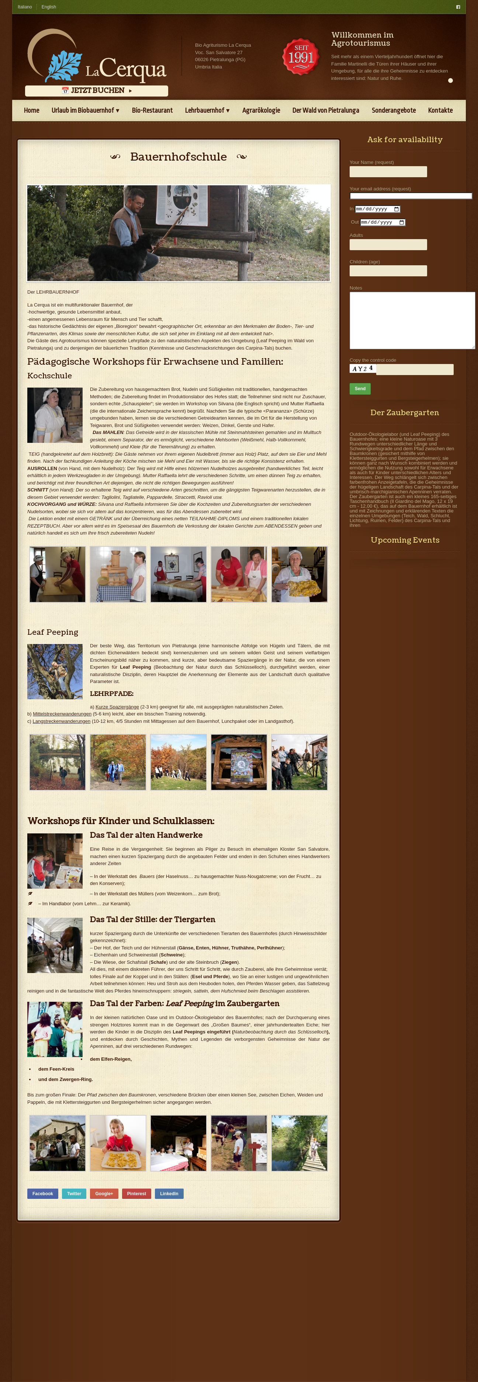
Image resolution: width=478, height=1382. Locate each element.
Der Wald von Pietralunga (325, 110)
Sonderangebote (394, 110)
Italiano (25, 7)
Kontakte (440, 110)
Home (31, 110)
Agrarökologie (261, 110)
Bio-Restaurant (152, 110)
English (49, 7)
